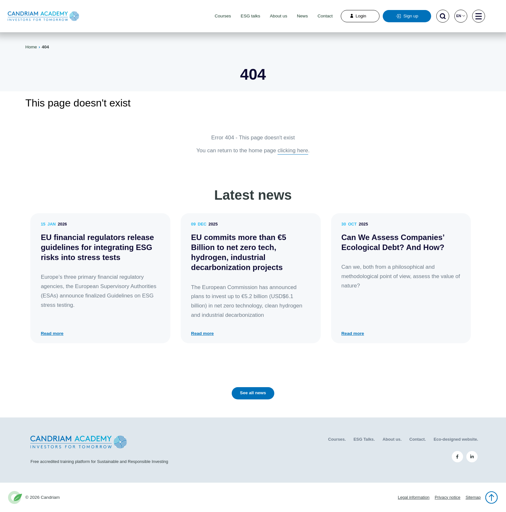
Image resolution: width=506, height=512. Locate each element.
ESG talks (250, 16)
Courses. (337, 439)
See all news (253, 392)
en (460, 16)
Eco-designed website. (456, 439)
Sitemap (473, 497)
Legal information (414, 497)
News (302, 16)
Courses (223, 16)
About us (278, 16)
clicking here (293, 150)
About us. (391, 439)
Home (31, 47)
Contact (325, 16)
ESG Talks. (364, 439)
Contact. (417, 439)
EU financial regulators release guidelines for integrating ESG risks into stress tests (97, 247)
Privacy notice (447, 497)
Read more (52, 333)
